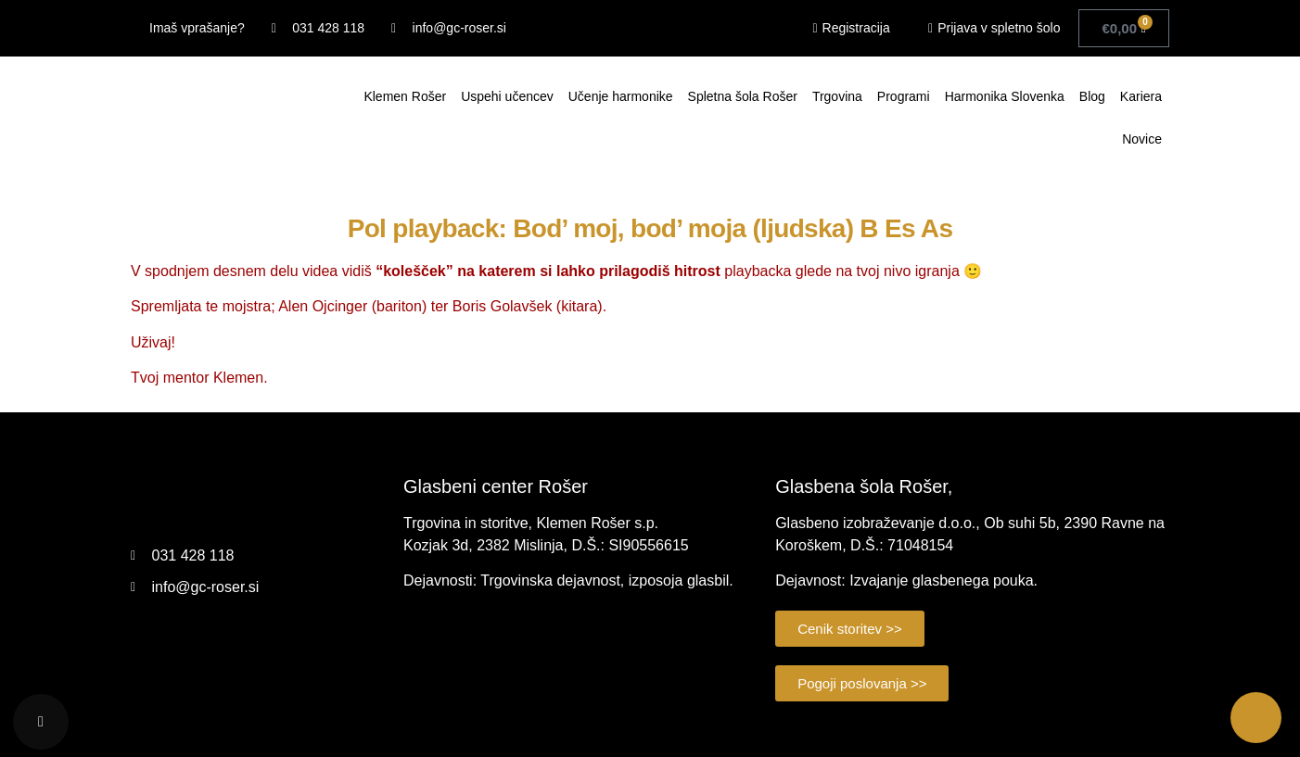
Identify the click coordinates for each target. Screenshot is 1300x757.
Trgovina (837, 96)
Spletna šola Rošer (742, 96)
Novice (1142, 139)
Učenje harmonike (620, 96)
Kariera (1141, 96)
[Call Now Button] (1255, 717)
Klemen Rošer (404, 96)
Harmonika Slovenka (1004, 96)
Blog (1092, 96)
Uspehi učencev (507, 96)
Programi (903, 96)
